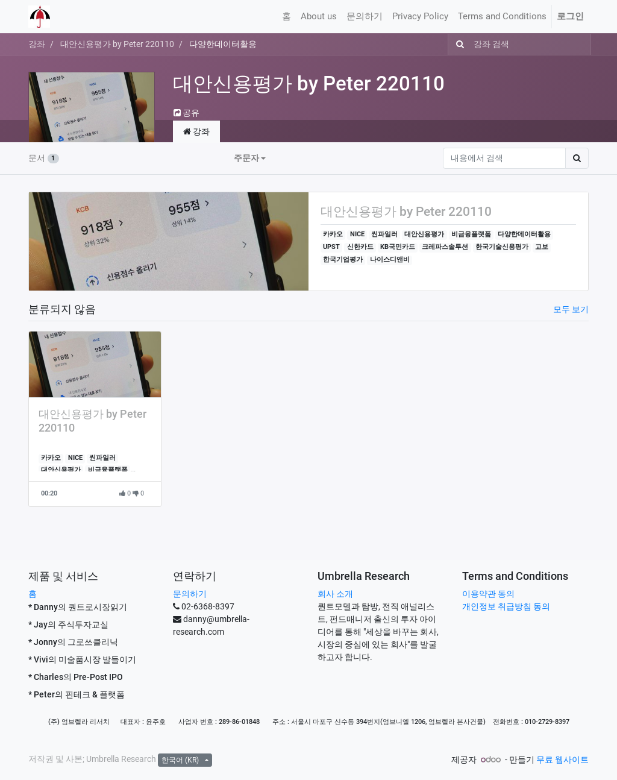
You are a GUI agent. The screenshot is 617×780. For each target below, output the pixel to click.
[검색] (457, 44)
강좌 (36, 44)
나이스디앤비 (390, 259)
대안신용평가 (424, 234)
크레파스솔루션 (445, 247)
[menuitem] (286, 16)
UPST (331, 247)
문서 (43, 158)
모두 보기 (571, 309)
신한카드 (360, 247)
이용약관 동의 (488, 594)
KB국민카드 (397, 247)
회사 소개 (335, 594)
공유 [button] (186, 113)
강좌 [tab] (196, 131)
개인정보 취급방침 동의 (506, 606)
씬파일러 (384, 234)
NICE (357, 234)
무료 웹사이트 (562, 759)
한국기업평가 (343, 259)
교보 (541, 247)
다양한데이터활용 (524, 234)
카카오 (333, 234)
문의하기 (190, 594)
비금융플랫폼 (471, 234)
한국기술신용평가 (501, 247)
